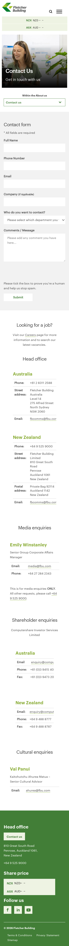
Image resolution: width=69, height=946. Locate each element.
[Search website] (50, 11)
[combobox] (34, 102)
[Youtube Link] (28, 910)
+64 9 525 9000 (15, 863)
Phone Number (14, 158)
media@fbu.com (39, 566)
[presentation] (32, 274)
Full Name (11, 140)
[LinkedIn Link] (18, 910)
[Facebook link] (7, 910)
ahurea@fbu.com (38, 790)
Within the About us (34, 95)
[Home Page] (15, 7)
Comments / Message (19, 230)
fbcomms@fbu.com (44, 419)
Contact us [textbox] (13, 102)
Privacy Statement (47, 935)
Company (19, 194)
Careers (30, 335)
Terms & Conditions (19, 935)
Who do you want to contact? (24, 212)
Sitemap (12, 940)
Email (7, 176)
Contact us (14, 836)
